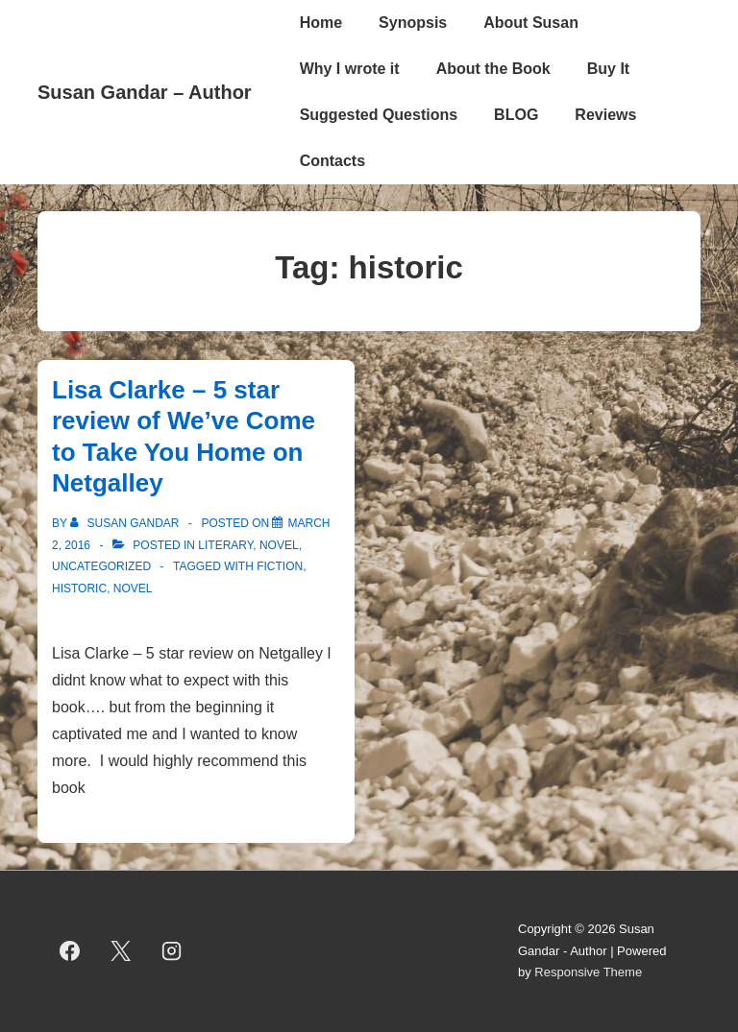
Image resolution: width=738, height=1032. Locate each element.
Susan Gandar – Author (144, 92)
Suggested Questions (378, 115)
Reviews (605, 115)
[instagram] (172, 951)
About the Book (493, 68)
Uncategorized (101, 566)
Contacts (332, 161)
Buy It (608, 68)
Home (321, 22)
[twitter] (121, 951)
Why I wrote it (350, 68)
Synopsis (413, 22)
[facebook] (70, 951)
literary (225, 545)
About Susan (530, 22)
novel (279, 545)
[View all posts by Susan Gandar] (126, 523)
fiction (280, 566)
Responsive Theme (588, 972)
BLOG (516, 115)
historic (79, 588)
